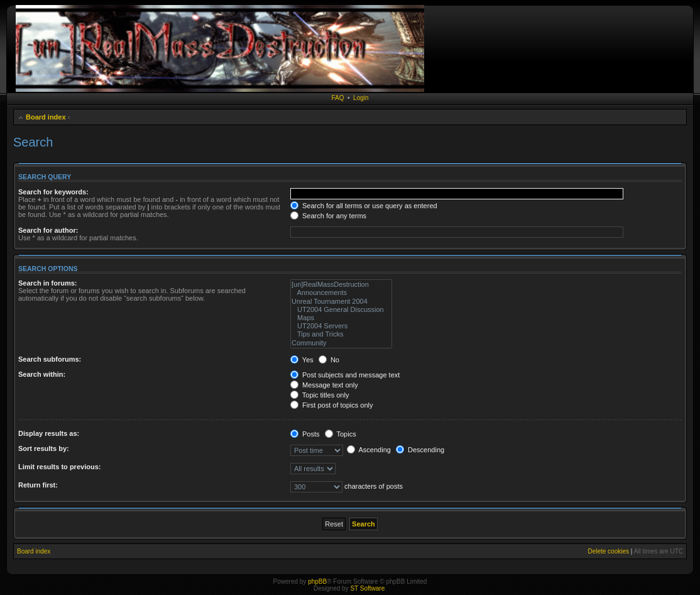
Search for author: (48, 230)
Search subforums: (49, 359)
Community (341, 343)
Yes (302, 360)
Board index (46, 117)
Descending (420, 449)
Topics (340, 434)
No (329, 360)
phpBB (317, 581)
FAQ (337, 97)
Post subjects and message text (345, 375)
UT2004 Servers (341, 326)
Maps (341, 318)
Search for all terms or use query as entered (363, 205)
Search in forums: (47, 283)
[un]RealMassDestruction (341, 285)
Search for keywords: (53, 192)
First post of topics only (331, 405)
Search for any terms (328, 216)
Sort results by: (43, 448)
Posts (305, 434)
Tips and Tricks (341, 334)
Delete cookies (608, 551)
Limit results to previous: (59, 466)
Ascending (369, 449)
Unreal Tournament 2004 (341, 302)
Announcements (341, 293)
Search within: (41, 374)
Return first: (38, 485)
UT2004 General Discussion (341, 310)
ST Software (367, 588)
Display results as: (48, 433)
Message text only (324, 385)
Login (360, 97)
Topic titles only (319, 395)
